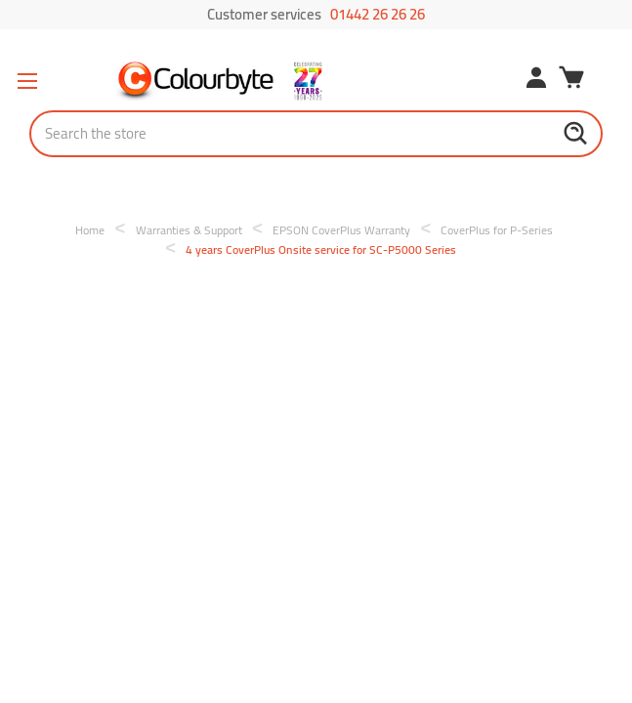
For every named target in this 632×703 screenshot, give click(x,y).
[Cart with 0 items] (571, 80)
